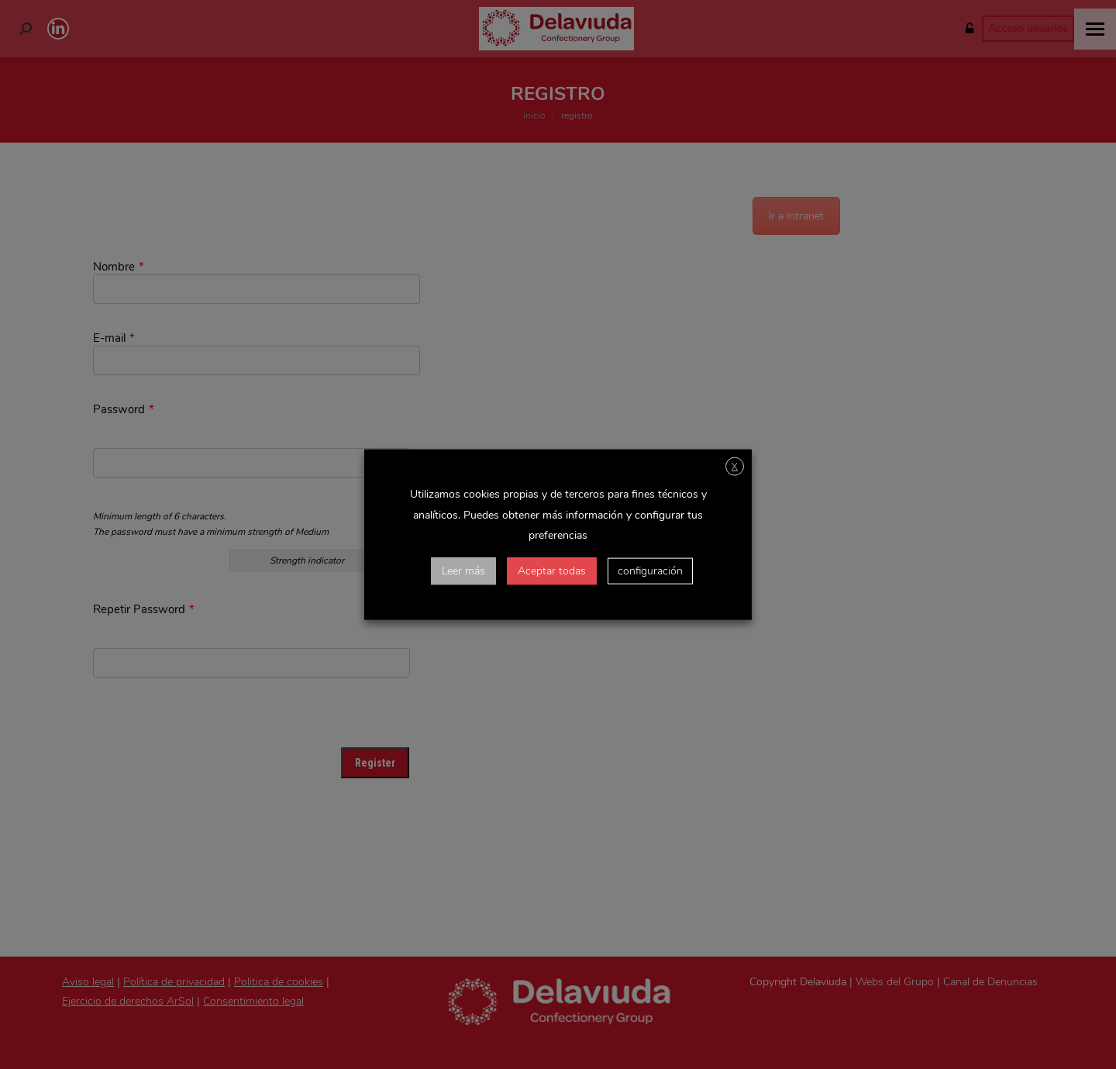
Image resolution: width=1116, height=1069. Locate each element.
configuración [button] (650, 571)
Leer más (463, 571)
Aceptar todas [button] (552, 571)
